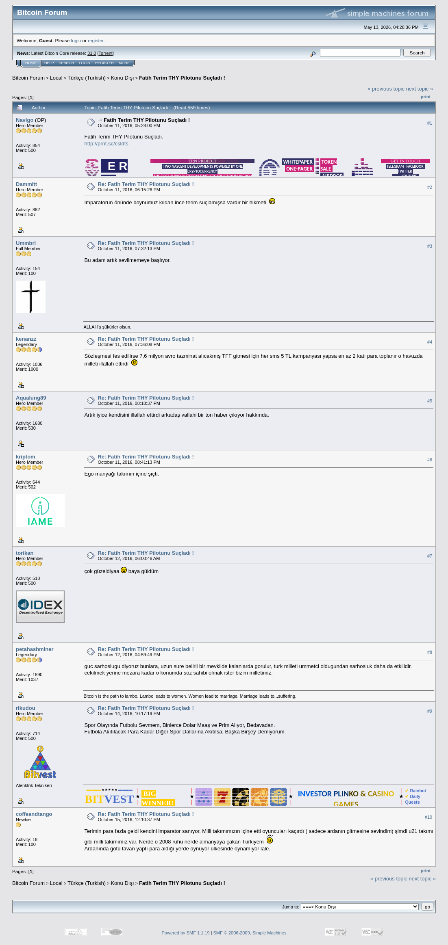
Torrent (106, 53)
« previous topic (386, 89)
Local (56, 78)
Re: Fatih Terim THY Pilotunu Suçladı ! (146, 184)
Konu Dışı (122, 78)
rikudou (25, 708)
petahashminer (34, 649)
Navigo (24, 120)
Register (104, 63)
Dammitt (26, 184)
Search (66, 63)
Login (84, 63)
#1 (429, 123)
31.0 (91, 53)
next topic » (419, 89)
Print (426, 96)
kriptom (25, 457)
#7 (429, 556)
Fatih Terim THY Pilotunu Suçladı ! (182, 78)
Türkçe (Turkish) (86, 78)
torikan (24, 553)
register (95, 40)
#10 (428, 817)
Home (30, 63)
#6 (429, 460)
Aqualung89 (31, 398)
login (76, 40)
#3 (429, 246)
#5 (429, 401)
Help (49, 63)
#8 (429, 652)
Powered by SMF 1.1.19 (186, 932)
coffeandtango (34, 814)
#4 (429, 342)
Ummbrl (26, 243)
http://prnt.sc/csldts (106, 144)
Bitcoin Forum (28, 78)
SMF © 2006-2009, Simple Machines (250, 932)
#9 (429, 711)
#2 (429, 187)
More (124, 63)
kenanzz (26, 339)
